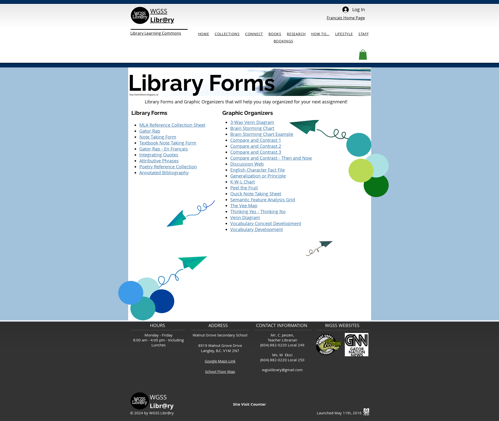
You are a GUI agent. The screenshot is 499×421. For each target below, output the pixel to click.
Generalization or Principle (258, 176)
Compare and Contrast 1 (255, 140)
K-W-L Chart (242, 182)
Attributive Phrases (159, 161)
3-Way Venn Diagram (252, 122)
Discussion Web (247, 164)
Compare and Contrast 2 (255, 146)
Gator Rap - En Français (163, 149)
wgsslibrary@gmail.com (282, 369)
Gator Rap (149, 131)
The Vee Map (243, 206)
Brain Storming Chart (252, 128)
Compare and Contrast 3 (255, 152)
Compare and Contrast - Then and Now (271, 158)
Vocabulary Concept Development (265, 223)
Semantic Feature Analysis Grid (262, 200)
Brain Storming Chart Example (261, 134)
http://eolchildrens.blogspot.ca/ (143, 94)
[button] (363, 55)
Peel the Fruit (244, 188)
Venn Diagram (245, 217)
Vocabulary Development (256, 229)
